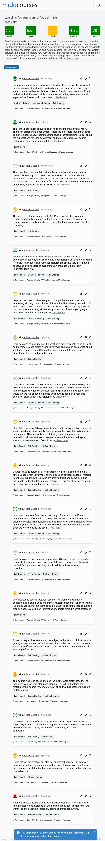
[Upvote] (81, 79)
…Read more (71, 58)
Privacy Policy (8, 839)
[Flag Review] (90, 79)
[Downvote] (85, 79)
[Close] (94, 831)
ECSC (7, 22)
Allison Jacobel (11, 67)
